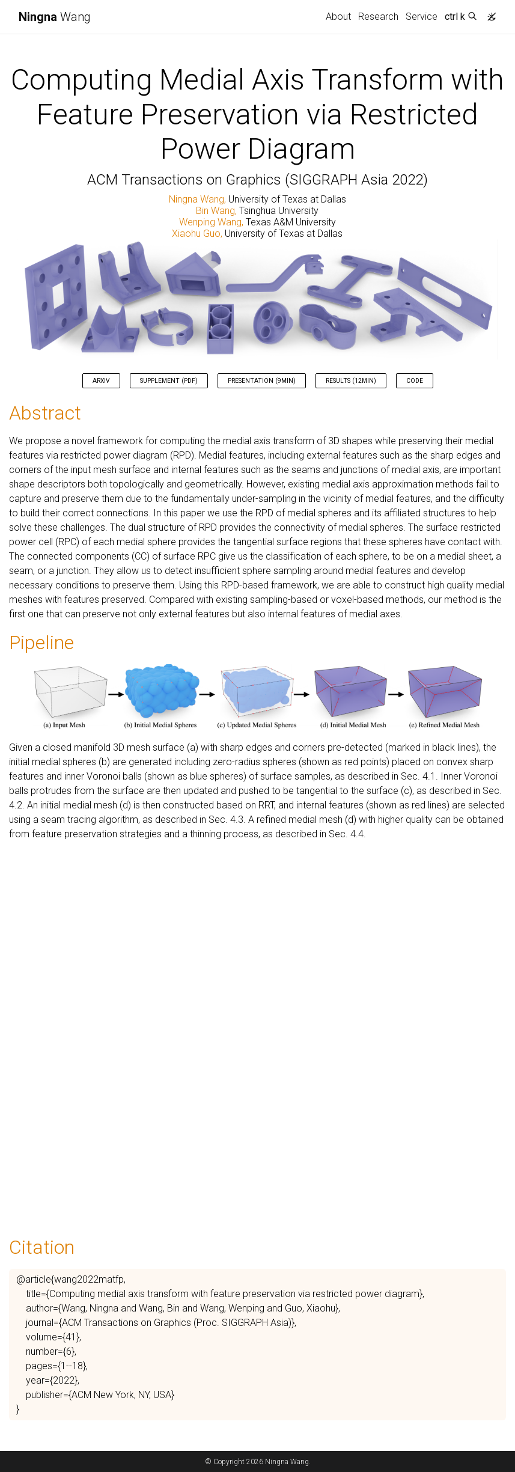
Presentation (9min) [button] (262, 381)
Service (421, 16)
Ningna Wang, (198, 199)
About (338, 16)
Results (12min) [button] (351, 381)
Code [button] (414, 381)
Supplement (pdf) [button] (169, 381)
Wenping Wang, (212, 222)
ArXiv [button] (101, 381)
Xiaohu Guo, (198, 233)
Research (378, 16)
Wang (55, 17)
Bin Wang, (217, 210)
